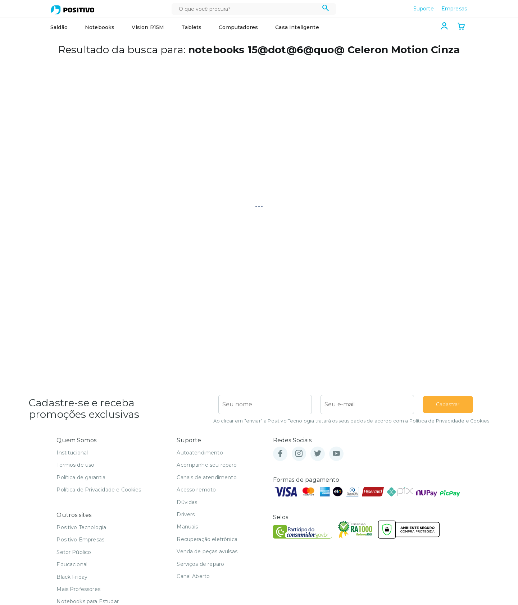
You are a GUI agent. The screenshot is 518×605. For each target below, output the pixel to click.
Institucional (72, 452)
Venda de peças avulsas (207, 551)
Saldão (59, 27)
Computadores (238, 27)
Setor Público (73, 552)
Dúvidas (187, 502)
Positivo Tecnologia (81, 527)
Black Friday (71, 577)
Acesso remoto (196, 489)
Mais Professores (78, 589)
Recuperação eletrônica (207, 539)
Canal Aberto (193, 576)
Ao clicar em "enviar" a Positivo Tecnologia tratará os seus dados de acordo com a (351, 421)
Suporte (423, 8)
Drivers (186, 514)
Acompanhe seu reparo (207, 465)
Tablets (191, 27)
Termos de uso (75, 465)
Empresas (454, 8)
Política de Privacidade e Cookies (449, 421)
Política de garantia (80, 477)
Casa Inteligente (297, 27)
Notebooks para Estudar (87, 601)
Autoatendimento (200, 452)
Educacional (71, 564)
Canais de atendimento (206, 477)
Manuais (187, 526)
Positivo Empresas (80, 539)
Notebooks (99, 27)
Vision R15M (148, 27)
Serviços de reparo (200, 564)
